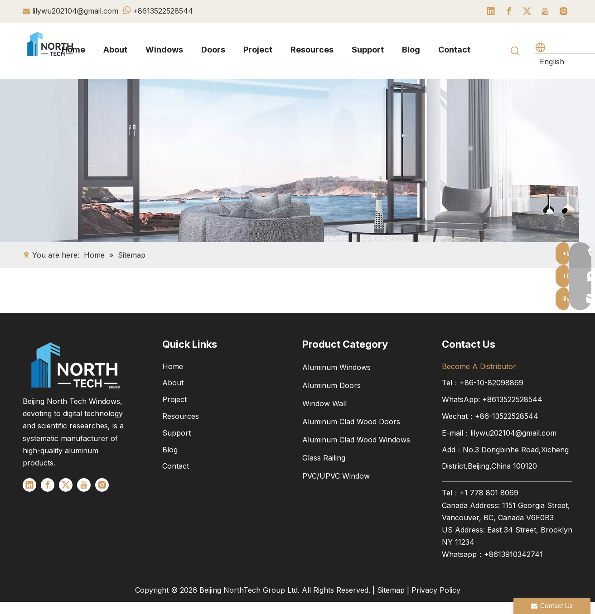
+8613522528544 (163, 10)
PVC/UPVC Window (336, 475)
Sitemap (391, 590)
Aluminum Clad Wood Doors (351, 421)
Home (172, 366)
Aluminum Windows (336, 367)
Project (174, 399)
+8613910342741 (513, 554)
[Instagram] (563, 11)
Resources (180, 416)
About (173, 382)
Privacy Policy (435, 590)
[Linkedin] (491, 11)
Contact (175, 465)
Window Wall (324, 403)
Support (176, 432)
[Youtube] (545, 11)
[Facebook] (509, 11)
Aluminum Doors (331, 385)
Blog (170, 449)
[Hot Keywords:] (515, 51)
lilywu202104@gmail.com (75, 10)
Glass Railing (323, 457)
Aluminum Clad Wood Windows (356, 439)
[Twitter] (527, 11)
